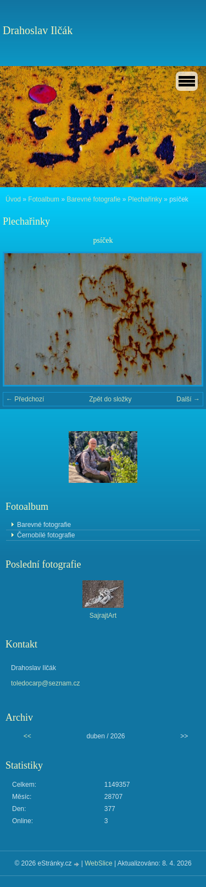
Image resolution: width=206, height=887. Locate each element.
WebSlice (98, 863)
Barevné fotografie (93, 199)
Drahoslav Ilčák (38, 30)
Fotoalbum (43, 199)
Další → (188, 399)
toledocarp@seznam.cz (45, 683)
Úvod (13, 199)
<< (27, 736)
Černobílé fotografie (46, 535)
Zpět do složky (110, 399)
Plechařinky (145, 199)
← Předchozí (25, 399)
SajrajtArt (103, 615)
